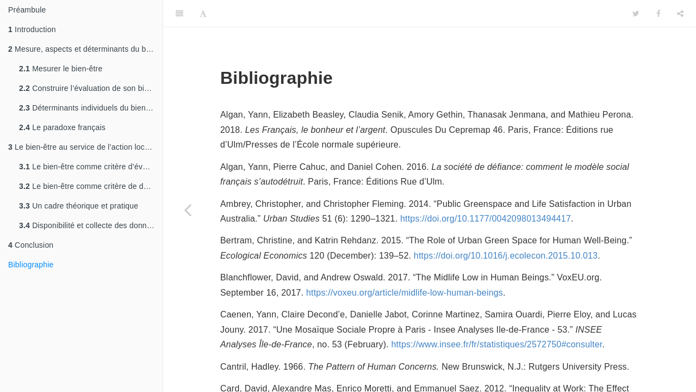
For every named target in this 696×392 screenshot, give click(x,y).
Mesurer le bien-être (60, 68)
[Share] (680, 13)
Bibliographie (31, 264)
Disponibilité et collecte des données (89, 225)
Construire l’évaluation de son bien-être (91, 88)
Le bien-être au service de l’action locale (81, 147)
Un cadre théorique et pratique (78, 205)
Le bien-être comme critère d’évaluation (91, 166)
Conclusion (30, 245)
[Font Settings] (203, 13)
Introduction (32, 29)
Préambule (27, 9)
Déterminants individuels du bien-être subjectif (91, 107)
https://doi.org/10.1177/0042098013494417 (485, 218)
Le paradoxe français (62, 127)
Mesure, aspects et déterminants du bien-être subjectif (85, 49)
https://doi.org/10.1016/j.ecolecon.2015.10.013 (506, 255)
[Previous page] (187, 209)
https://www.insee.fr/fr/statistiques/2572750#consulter (496, 344)
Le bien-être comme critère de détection (91, 186)
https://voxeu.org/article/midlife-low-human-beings (404, 292)
